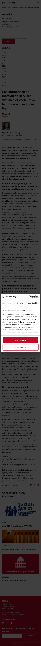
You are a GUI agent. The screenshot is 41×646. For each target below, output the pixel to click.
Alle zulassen (20, 340)
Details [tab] (20, 303)
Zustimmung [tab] (7, 303)
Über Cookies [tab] (33, 303)
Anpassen (20, 347)
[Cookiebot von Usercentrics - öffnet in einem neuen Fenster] (29, 296)
